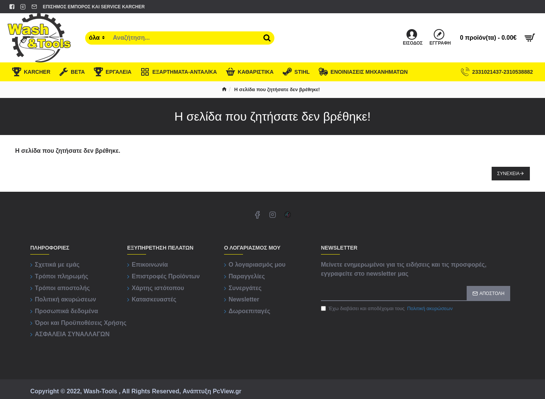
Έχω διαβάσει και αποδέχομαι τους (387, 308)
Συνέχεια (508, 173)
